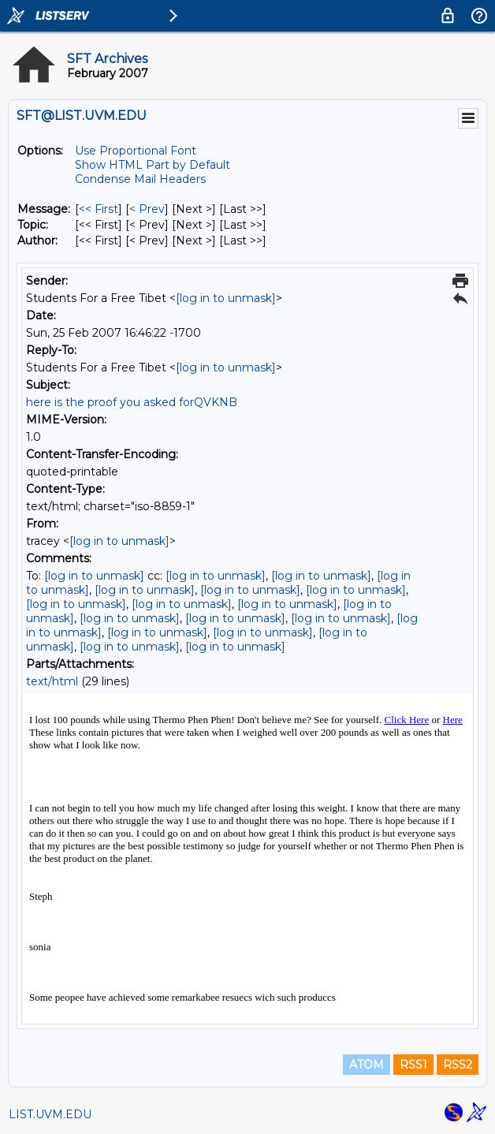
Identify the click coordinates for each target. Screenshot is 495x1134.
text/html (52, 681)
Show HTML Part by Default (152, 165)
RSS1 (413, 1065)
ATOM (366, 1065)
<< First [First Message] (98, 209)
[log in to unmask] (226, 298)
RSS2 (457, 1065)
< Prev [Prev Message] (147, 209)
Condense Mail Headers (140, 179)
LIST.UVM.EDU (50, 1114)
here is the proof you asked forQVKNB (131, 402)
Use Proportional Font (135, 151)
